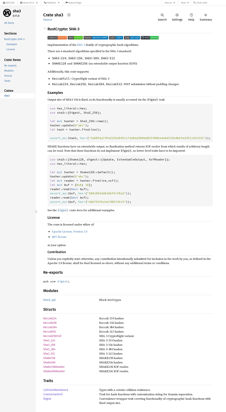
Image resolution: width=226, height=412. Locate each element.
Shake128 (49, 358)
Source (47, 19)
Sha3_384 (49, 349)
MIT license (59, 237)
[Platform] (52, 2)
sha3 (17, 11)
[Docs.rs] (8, 2)
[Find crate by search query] (211, 2)
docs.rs (168, 2)
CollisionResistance (55, 390)
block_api (49, 300)
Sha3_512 (49, 353)
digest (62, 281)
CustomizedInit (53, 394)
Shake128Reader (54, 366)
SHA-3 (81, 45)
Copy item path (69, 15)
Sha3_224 (49, 340)
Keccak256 (50, 322)
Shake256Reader (54, 371)
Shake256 (49, 362)
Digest (47, 398)
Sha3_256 (49, 344)
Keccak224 (50, 318)
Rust (183, 2)
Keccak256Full (52, 336)
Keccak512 (49, 331)
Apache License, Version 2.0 (69, 231)
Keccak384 (50, 327)
